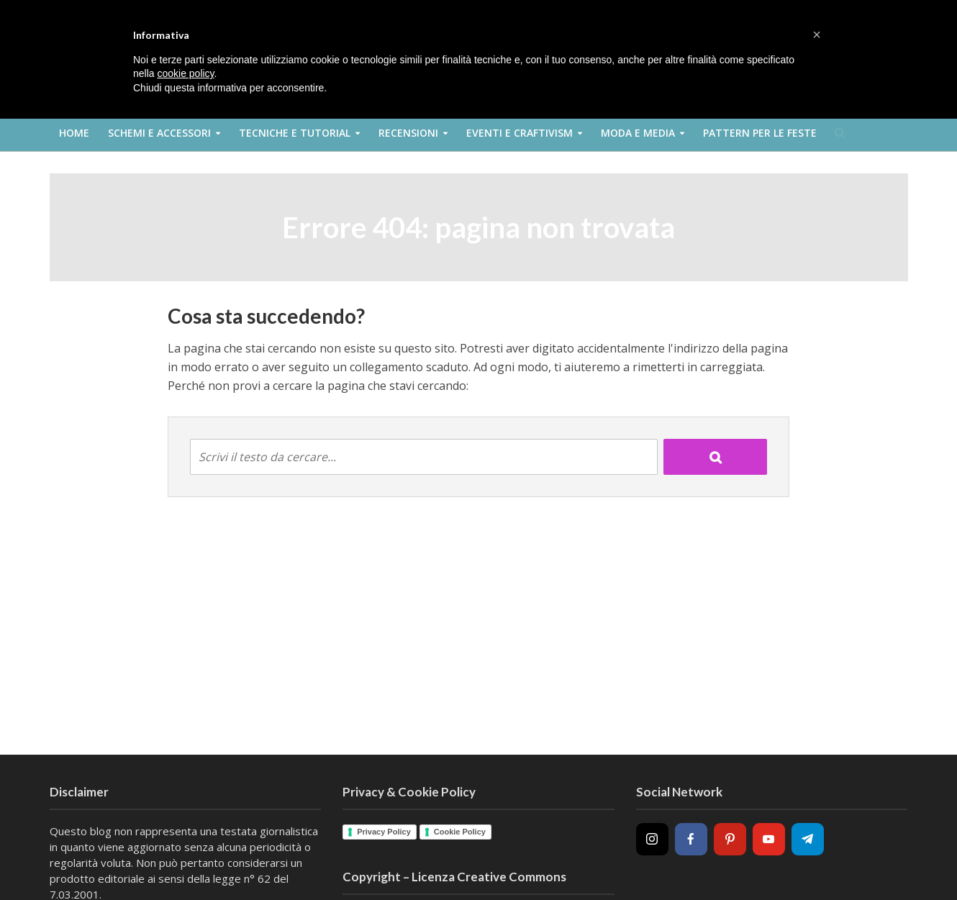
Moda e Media (638, 133)
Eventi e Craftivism (519, 133)
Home (74, 133)
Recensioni (408, 133)
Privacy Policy (384, 831)
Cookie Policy (460, 831)
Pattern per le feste (760, 133)
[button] (816, 34)
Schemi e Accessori (159, 133)
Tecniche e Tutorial (294, 133)
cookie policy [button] (185, 73)
